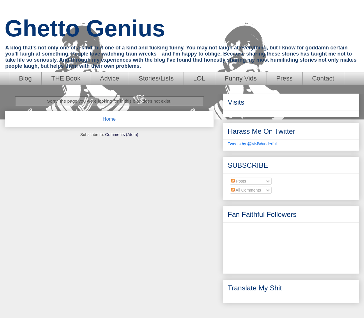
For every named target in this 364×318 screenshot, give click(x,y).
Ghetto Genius (85, 28)
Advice (109, 78)
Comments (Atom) (121, 134)
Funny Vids (241, 78)
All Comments (246, 190)
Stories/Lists (156, 78)
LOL (199, 78)
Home (109, 119)
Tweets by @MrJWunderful (252, 144)
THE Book (65, 78)
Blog (25, 78)
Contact (323, 78)
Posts (238, 181)
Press (284, 78)
